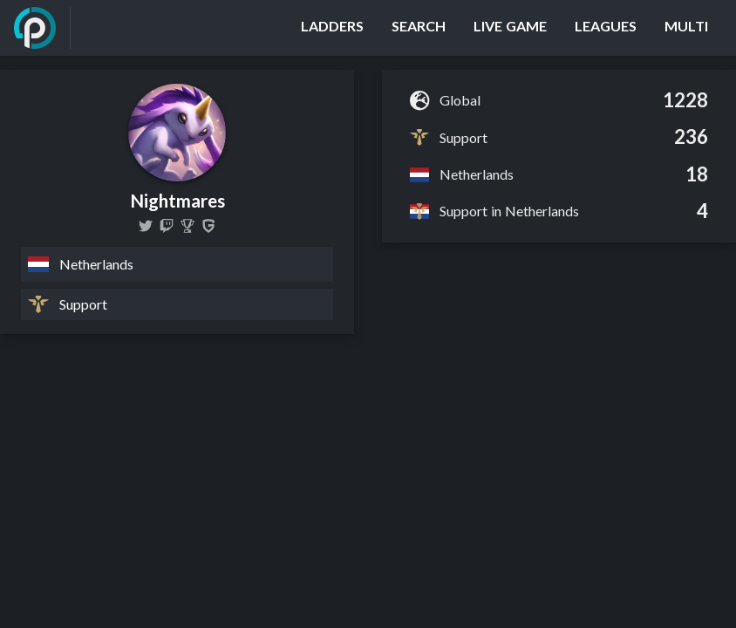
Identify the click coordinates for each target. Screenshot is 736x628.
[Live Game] (510, 28)
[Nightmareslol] (166, 226)
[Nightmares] (187, 226)
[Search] (419, 28)
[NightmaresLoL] (145, 226)
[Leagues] (606, 28)
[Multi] (686, 28)
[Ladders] (332, 28)
